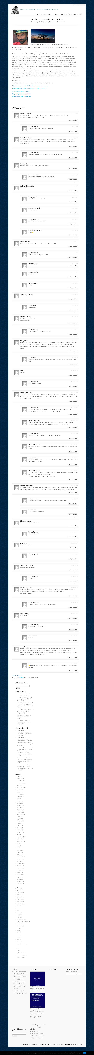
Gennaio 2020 (20, 778)
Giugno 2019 (20, 794)
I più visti (19, 917)
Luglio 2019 (20, 792)
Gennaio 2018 (20, 832)
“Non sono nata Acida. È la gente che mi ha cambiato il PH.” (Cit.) (24, 717)
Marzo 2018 (20, 828)
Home (36, 14)
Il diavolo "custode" (22, 919)
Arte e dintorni (21, 903)
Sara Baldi (23, 543)
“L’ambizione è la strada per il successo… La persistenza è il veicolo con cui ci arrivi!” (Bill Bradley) (20, 985)
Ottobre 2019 (20, 785)
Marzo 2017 (20, 854)
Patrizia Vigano (25, 164)
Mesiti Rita (23, 371)
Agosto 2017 (20, 843)
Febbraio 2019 (21, 803)
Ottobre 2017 (20, 839)
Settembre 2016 (21, 868)
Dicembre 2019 (21, 781)
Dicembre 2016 (21, 861)
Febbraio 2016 (21, 879)
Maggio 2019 (20, 796)
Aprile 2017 (20, 852)
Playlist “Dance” (36, 1031)
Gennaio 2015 (20, 883)
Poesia (18, 935)
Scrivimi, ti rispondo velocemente (21, 96)
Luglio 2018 (20, 819)
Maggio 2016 (20, 877)
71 (35, 1025)
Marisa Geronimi (25, 317)
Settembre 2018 (21, 814)
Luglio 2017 (20, 845)
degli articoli (21, 953)
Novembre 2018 (21, 810)
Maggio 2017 (20, 850)
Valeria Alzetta (20, 758)
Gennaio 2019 (20, 805)
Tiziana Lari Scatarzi (26, 565)
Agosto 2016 (20, 870)
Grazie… (64, 14)
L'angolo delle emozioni (23, 921)
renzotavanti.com (77, 1044)
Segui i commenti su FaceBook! (20, 91)
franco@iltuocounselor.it (57, 1044)
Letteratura (20, 924)
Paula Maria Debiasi (26, 138)
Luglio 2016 (20, 872)
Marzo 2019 (20, 801)
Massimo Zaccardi (26, 521)
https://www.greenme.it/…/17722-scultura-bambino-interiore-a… (30, 85)
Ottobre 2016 (20, 866)
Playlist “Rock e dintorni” (38, 1035)
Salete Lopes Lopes (26, 294)
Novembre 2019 (21, 783)
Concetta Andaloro (26, 647)
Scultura (19, 939)
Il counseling (72, 14)
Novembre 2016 (21, 863)
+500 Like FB (20, 899)
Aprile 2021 (20, 776)
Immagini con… (48, 14)
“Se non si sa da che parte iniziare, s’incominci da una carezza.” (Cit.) (24, 722)
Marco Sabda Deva (26, 393)
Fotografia (19, 912)
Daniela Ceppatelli (26, 114)
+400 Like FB (20, 897)
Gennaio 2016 (20, 881)
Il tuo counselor (33, 127)
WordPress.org (21, 957)
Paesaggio (19, 930)
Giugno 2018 (20, 821)
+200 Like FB (20, 892)
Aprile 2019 (20, 798)
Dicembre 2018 (21, 807)
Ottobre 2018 (20, 812)
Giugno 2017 (20, 848)
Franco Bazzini (33, 532)
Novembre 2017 (21, 836)
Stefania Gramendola (27, 186)
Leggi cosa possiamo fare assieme (21, 94)
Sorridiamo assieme (22, 944)
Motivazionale (20, 926)
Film (18, 910)
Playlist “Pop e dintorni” (38, 1033)
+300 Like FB (20, 895)
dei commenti (22, 955)
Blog (40, 14)
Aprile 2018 (20, 825)
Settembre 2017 (21, 841)
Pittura (18, 933)
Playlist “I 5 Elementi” (37, 1038)
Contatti (79, 14)
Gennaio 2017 (20, 859)
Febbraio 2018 (21, 830)
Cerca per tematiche (72, 971)
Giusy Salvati (24, 341)
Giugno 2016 (20, 874)
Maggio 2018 (20, 823)
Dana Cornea (24, 614)
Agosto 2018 (20, 816)
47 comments (61, 22)
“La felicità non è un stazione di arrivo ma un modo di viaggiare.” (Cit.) (25, 711)
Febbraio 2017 (21, 857)
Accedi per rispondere (73, 120)
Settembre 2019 (21, 787)
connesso (21, 677)
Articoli (19, 906)
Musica (19, 928)
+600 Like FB (20, 901)
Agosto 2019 (20, 789)
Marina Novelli (25, 242)
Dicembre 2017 (21, 834)
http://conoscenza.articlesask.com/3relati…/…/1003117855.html (29, 88)
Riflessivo (52, 22)
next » (39, 1025)
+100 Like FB (20, 890)
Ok (84, 1053)
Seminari (57, 14)
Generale (19, 915)
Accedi (18, 950)
